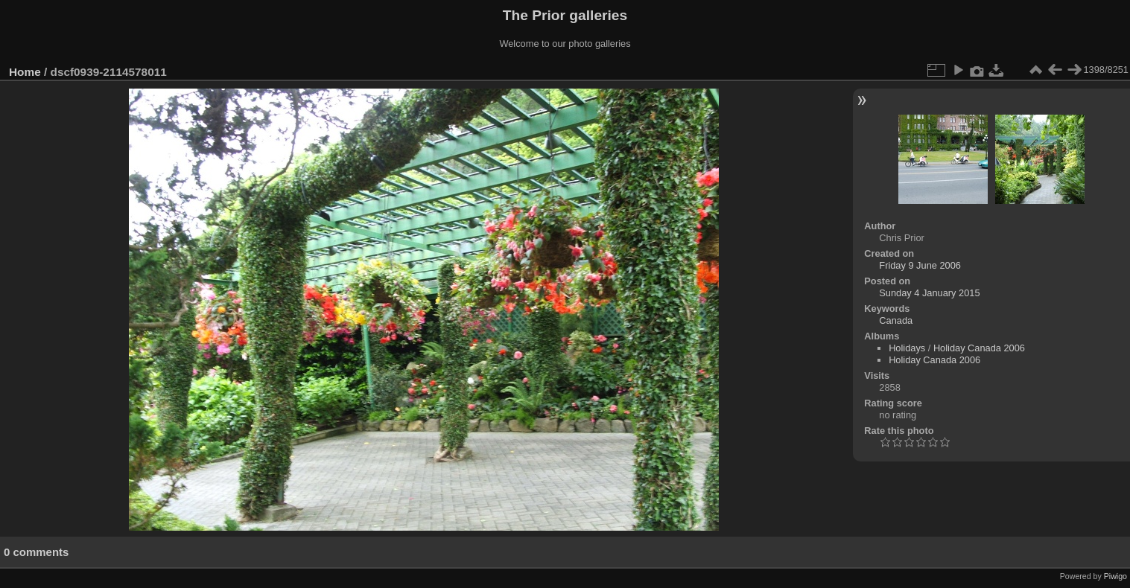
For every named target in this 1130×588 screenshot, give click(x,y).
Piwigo (1115, 576)
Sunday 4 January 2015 (929, 292)
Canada (895, 320)
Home (25, 71)
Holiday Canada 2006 (979, 348)
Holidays (907, 348)
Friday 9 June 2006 (920, 265)
